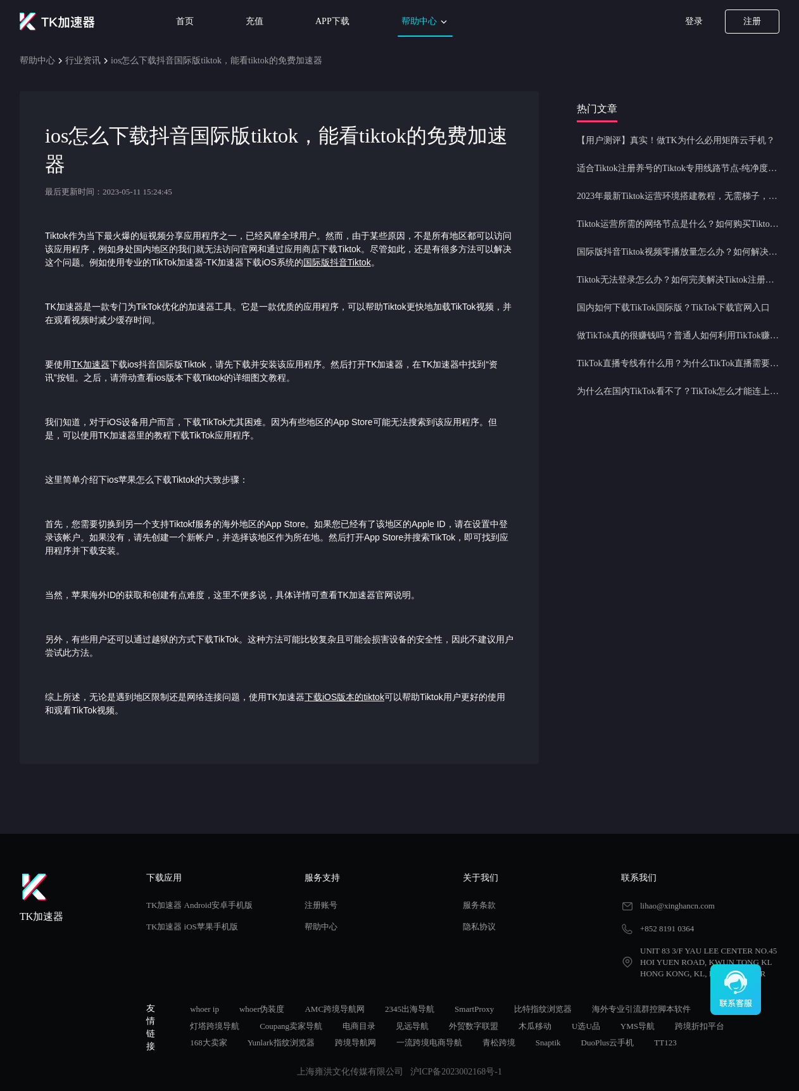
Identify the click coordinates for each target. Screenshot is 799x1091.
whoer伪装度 (262, 1009)
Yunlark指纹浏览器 (281, 1042)
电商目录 (359, 1026)
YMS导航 (637, 1026)
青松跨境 (498, 1042)
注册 (752, 21)
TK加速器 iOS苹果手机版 (192, 926)
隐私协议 (479, 926)
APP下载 (332, 21)
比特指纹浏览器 (543, 1009)
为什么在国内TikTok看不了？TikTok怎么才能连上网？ (678, 391)
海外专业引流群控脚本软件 (641, 1009)
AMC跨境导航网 (335, 1009)
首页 (185, 21)
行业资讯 (83, 60)
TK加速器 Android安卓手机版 (199, 905)
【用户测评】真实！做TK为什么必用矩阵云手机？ (676, 140)
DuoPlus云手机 (607, 1042)
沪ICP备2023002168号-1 (456, 1071)
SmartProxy (474, 1009)
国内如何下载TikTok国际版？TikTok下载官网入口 (673, 307)
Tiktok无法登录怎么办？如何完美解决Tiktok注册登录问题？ (678, 279)
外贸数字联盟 (473, 1026)
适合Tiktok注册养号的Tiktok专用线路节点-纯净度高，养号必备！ (678, 168)
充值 (254, 21)
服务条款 (479, 905)
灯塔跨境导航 (214, 1026)
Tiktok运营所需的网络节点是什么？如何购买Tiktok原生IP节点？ (678, 224)
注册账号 (321, 905)
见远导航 (412, 1026)
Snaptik (548, 1042)
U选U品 (586, 1026)
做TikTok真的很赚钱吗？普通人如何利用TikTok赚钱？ (678, 335)
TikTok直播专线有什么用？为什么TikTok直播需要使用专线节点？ (678, 363)
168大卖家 (208, 1042)
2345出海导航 (409, 1009)
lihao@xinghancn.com (677, 905)
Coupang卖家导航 (291, 1026)
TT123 (665, 1042)
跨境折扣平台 (699, 1026)
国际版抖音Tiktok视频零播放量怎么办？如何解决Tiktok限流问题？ (678, 252)
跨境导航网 (355, 1042)
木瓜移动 (535, 1026)
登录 (694, 21)
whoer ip (204, 1009)
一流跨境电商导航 (429, 1042)
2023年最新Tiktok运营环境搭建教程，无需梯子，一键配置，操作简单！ (678, 196)
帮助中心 (425, 21)
